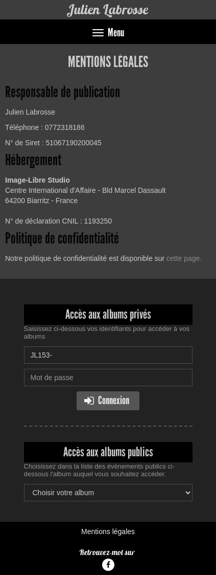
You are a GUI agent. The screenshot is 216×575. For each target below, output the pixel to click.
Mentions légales (108, 531)
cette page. (184, 258)
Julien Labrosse (108, 9)
